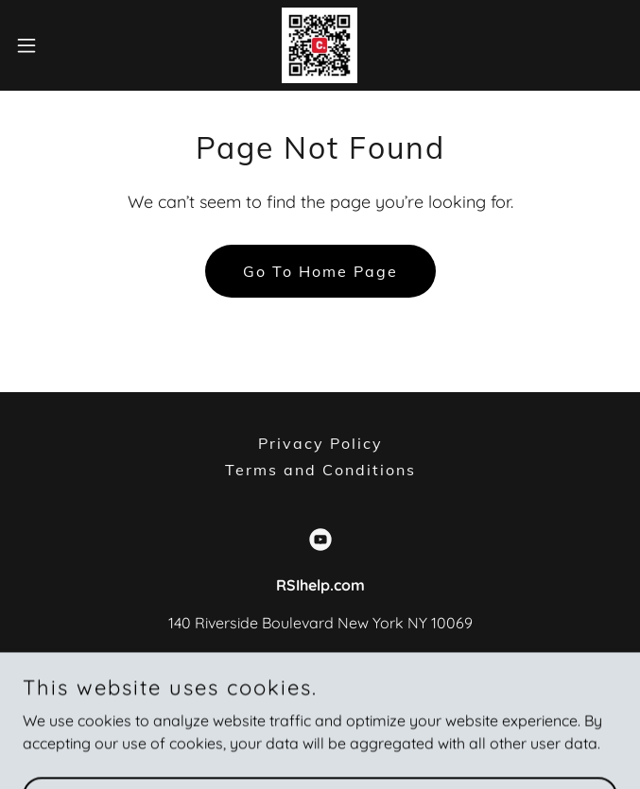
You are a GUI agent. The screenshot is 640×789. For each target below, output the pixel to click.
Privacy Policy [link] (320, 443)
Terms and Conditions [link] (320, 469)
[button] (54, 45)
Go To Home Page (320, 271)
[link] (319, 45)
